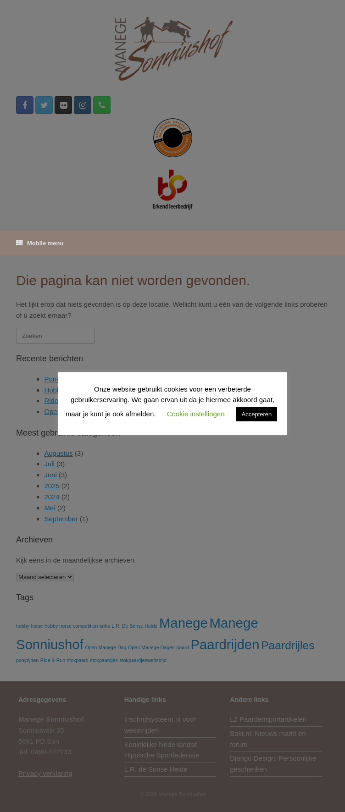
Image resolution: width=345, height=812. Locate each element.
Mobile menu (39, 243)
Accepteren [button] (257, 414)
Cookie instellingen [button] (196, 414)
